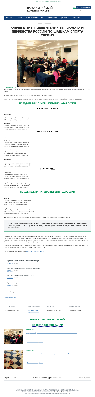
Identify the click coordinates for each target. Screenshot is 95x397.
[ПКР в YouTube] (66, 7)
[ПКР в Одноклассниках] (69, 7)
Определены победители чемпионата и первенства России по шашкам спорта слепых (51, 333)
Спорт (20, 18)
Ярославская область (11, 297)
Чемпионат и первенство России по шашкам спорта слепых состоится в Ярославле (50, 354)
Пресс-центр (52, 18)
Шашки (41, 342)
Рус (74, 7)
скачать (10, 263)
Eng (77, 7)
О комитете (10, 18)
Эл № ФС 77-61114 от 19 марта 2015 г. (63, 391)
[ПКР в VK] (64, 7)
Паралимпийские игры (35, 18)
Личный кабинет (85, 7)
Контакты (9, 22)
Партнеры (76, 18)
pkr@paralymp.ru (84, 377)
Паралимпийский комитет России (40, 9)
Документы (65, 18)
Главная (40, 23)
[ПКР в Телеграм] (71, 7)
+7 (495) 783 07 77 (11, 377)
